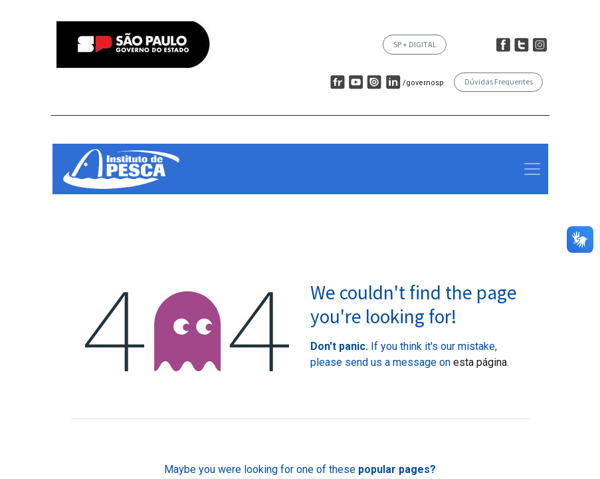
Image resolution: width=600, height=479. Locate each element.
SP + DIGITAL (415, 44)
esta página (480, 362)
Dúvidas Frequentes (498, 81)
